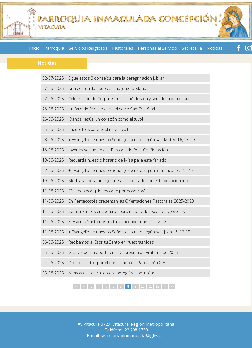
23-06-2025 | (55, 139)
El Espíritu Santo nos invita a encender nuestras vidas (117, 221)
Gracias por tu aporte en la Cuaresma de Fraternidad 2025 (123, 252)
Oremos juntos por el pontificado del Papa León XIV (116, 262)
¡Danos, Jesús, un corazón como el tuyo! (105, 119)
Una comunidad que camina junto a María (107, 88)
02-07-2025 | (55, 78)
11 (150, 286)
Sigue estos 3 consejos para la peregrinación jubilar (116, 78)
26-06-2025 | (55, 109)
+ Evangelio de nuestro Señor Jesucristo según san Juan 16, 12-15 (129, 232)
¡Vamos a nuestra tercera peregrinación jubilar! (111, 273)
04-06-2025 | (55, 262)
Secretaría (192, 48)
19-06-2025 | (55, 180)
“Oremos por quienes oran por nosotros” (106, 191)
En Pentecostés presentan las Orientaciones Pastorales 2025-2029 (131, 201)
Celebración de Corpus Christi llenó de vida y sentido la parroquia (128, 98)
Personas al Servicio (157, 48)
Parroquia (54, 48)
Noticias (215, 48)
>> (172, 286)
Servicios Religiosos (88, 48)
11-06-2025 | (55, 191)
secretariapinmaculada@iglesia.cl (133, 336)
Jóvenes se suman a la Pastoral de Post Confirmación (118, 150)
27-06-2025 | (55, 88)
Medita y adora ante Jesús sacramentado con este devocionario (128, 180)
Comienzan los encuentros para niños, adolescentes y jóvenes (126, 211)
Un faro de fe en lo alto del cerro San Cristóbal (111, 109)
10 (142, 286)
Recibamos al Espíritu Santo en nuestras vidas (111, 242)
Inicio (34, 48)
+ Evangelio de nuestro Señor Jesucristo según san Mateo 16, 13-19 (131, 139)
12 (157, 286)
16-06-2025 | (55, 150)
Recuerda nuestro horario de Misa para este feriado (117, 160)
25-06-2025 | (55, 129)
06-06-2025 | (55, 242)
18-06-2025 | (55, 160)
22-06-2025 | (55, 170)
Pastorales (122, 48)
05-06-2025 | (55, 252)
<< (76, 286)
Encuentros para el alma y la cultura (101, 129)
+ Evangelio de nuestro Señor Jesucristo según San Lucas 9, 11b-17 (131, 170)
